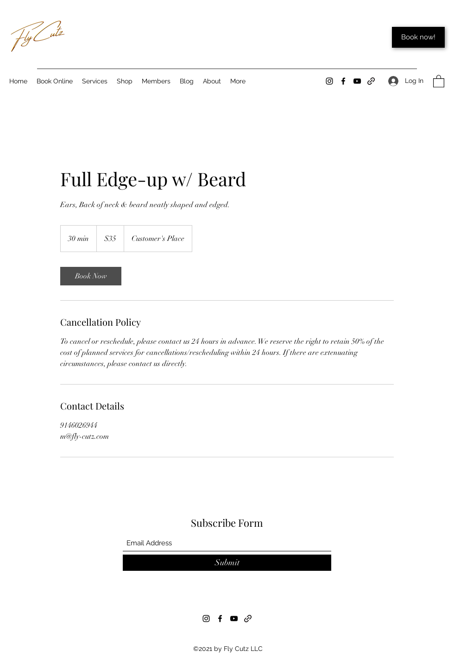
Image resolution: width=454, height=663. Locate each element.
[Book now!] (418, 37)
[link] (90, 276)
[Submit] (227, 563)
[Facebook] (343, 81)
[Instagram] (329, 81)
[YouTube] (357, 81)
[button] (438, 81)
